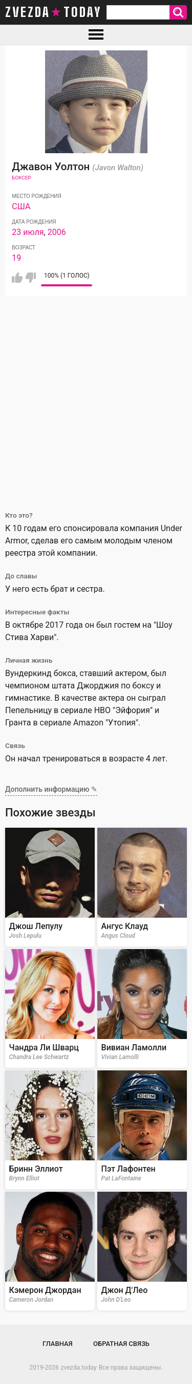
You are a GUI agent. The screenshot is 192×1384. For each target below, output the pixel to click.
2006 (57, 232)
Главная (57, 1343)
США (21, 206)
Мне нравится (17, 277)
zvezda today (53, 12)
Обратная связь (121, 1343)
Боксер (21, 177)
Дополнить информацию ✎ (51, 789)
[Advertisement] (96, 397)
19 (16, 258)
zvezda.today (79, 1367)
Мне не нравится (30, 277)
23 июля (28, 232)
